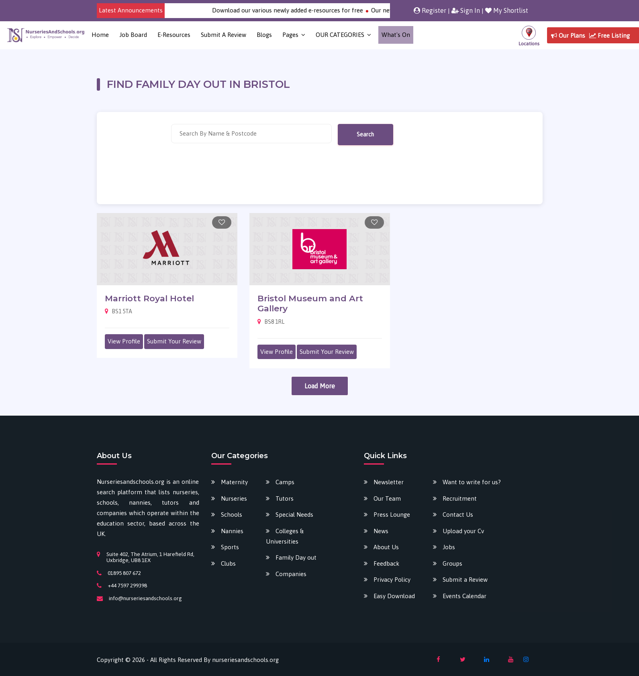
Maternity (234, 482)
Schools (231, 514)
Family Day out (296, 557)
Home (100, 34)
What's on (396, 34)
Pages (290, 34)
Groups (452, 563)
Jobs (449, 547)
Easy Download (394, 596)
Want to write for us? (472, 482)
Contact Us (458, 514)
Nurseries (234, 498)
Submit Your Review (174, 341)
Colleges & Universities (285, 536)
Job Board (133, 34)
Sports (230, 547)
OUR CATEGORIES (340, 34)
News (381, 531)
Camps (285, 482)
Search (365, 134)
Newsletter (389, 482)
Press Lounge (392, 514)
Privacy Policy (392, 579)
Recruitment (460, 498)
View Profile (124, 341)
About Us (386, 547)
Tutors (285, 498)
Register (430, 10)
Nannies (232, 531)
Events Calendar (464, 596)
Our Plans (568, 35)
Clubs (228, 563)
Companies (291, 573)
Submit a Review (223, 34)
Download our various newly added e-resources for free (294, 10)
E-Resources (173, 34)
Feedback (386, 563)
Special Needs (294, 514)
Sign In (465, 10)
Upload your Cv (463, 531)
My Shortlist (506, 10)
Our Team (387, 498)
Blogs (264, 34)
